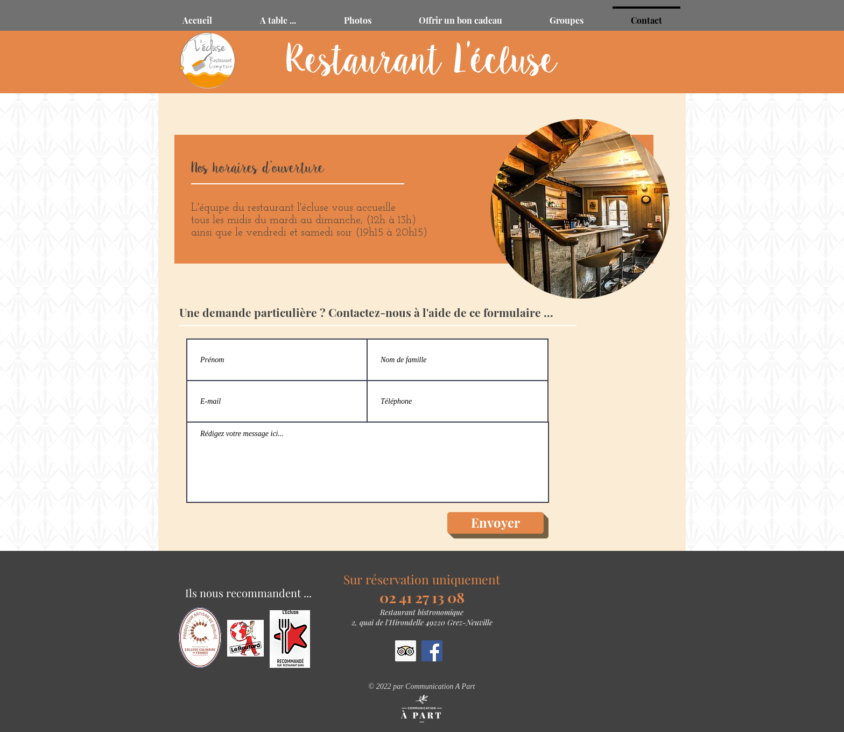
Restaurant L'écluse (421, 61)
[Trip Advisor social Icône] (405, 650)
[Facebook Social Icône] (431, 650)
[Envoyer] (495, 523)
